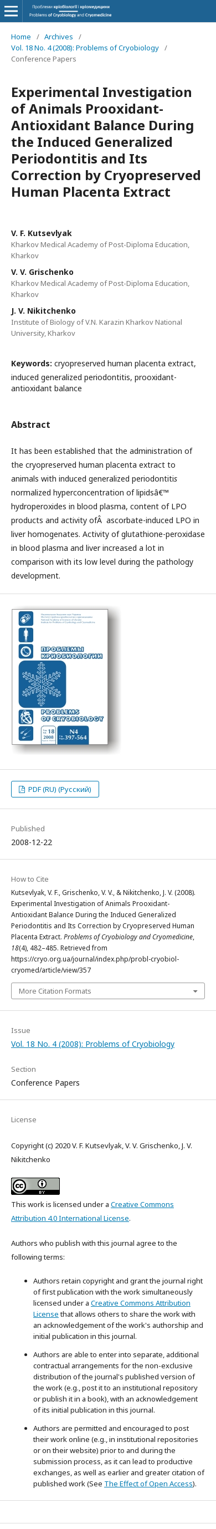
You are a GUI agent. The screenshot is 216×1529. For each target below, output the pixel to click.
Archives (58, 37)
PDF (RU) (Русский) (59, 789)
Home (21, 37)
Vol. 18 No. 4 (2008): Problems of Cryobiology (85, 48)
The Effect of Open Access (148, 1484)
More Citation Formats (55, 991)
